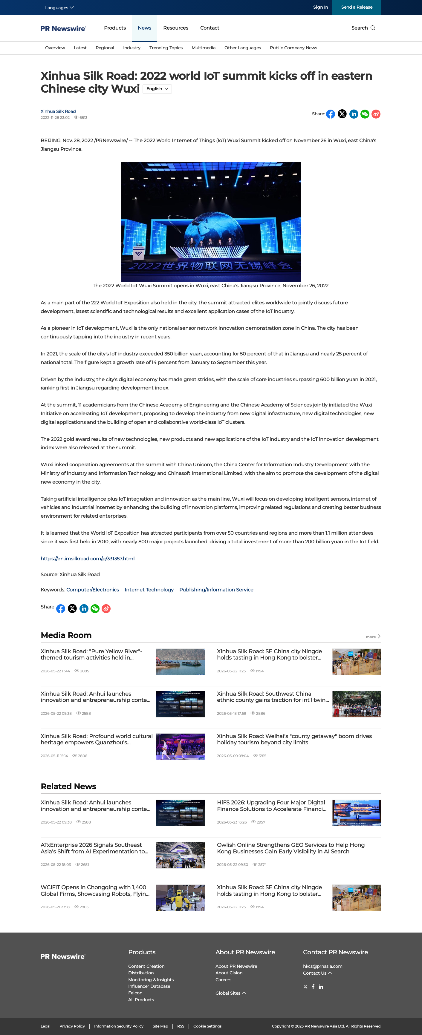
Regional (105, 47)
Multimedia (203, 47)
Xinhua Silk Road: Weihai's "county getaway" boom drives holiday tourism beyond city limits (294, 739)
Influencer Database (149, 986)
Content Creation (146, 966)
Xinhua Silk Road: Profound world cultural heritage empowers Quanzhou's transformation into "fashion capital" (97, 739)
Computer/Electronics (92, 590)
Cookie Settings (207, 1026)
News (144, 28)
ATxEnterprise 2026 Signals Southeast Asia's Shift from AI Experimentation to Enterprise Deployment (93, 848)
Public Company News (293, 47)
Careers (223, 979)
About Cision (228, 973)
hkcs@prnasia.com (323, 966)
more (373, 636)
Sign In (320, 7)
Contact (209, 28)
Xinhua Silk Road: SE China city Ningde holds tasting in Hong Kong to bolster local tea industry (269, 654)
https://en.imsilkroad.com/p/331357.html (87, 559)
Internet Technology (149, 590)
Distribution (141, 973)
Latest (80, 47)
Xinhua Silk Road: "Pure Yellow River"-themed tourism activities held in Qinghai (91, 654)
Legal (45, 1026)
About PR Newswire (245, 952)
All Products (141, 999)
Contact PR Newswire (335, 952)
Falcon (135, 993)
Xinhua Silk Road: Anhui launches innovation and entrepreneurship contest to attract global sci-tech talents (96, 697)
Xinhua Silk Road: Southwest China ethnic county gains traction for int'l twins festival (272, 697)
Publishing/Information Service (216, 590)
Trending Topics (166, 47)
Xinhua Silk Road (58, 111)
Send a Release (356, 7)
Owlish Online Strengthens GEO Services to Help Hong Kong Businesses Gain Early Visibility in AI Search (291, 848)
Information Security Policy (118, 1026)
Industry (131, 47)
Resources (175, 28)
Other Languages (242, 47)
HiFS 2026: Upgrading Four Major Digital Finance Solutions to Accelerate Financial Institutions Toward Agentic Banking (272, 806)
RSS (180, 1026)
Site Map (160, 1026)
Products (115, 28)
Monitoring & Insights (151, 979)
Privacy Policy (72, 1026)
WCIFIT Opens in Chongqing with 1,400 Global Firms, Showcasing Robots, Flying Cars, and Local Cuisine (95, 890)
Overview (55, 47)
